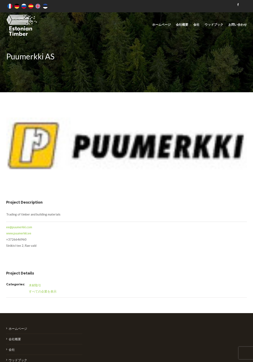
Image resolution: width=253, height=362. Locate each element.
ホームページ (18, 328)
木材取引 (35, 285)
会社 (12, 349)
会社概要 (15, 339)
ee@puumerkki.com (19, 227)
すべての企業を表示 (43, 291)
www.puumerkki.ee (18, 233)
